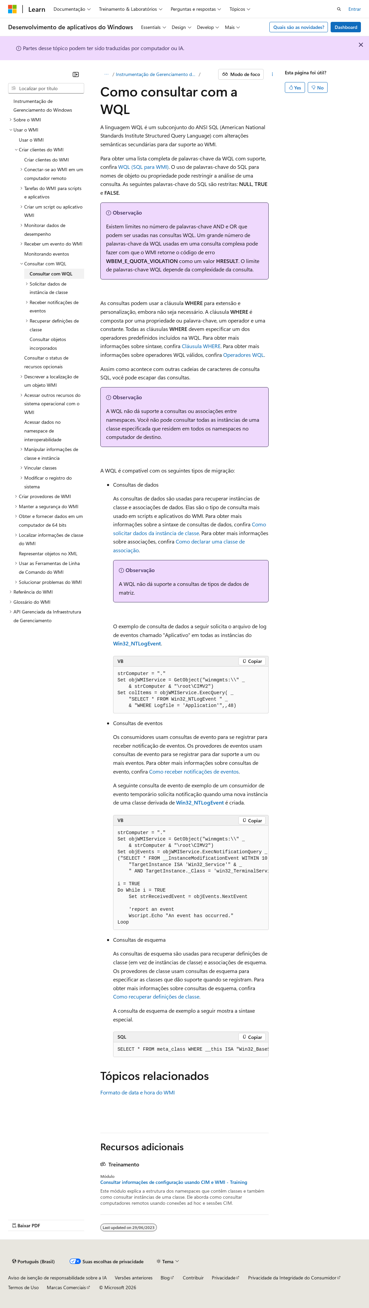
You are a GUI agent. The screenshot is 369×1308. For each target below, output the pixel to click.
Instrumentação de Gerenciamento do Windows (157, 74)
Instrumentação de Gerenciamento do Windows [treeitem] (42, 105)
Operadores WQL (243, 354)
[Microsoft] (12, 9)
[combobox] (46, 88)
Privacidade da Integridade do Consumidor (292, 1277)
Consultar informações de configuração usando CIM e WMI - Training (173, 1182)
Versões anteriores (134, 1277)
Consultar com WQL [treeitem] (51, 273)
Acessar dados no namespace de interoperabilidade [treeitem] (42, 430)
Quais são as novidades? (298, 27)
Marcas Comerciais (66, 1287)
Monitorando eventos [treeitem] (46, 254)
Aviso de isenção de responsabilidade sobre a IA (57, 1277)
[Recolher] (75, 74)
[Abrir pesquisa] (339, 9)
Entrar (354, 9)
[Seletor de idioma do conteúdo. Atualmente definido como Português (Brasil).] (33, 1261)
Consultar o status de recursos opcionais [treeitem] (46, 362)
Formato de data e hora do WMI (137, 1092)
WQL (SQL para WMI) (143, 166)
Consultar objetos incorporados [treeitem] (48, 343)
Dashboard (346, 27)
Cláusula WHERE (201, 345)
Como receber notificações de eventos (194, 771)
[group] (191, 878)
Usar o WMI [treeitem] (31, 140)
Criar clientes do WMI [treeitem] (46, 159)
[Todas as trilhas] (106, 74)
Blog (165, 1277)
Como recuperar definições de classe (156, 996)
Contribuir (193, 1277)
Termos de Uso (23, 1287)
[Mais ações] (272, 74)
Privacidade (223, 1277)
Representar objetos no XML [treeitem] (48, 553)
